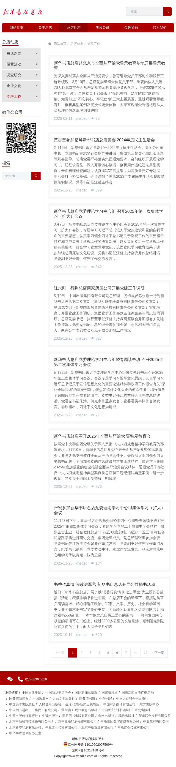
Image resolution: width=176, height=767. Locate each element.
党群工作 (93, 44)
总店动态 (76, 44)
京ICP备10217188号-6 (88, 750)
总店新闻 (22, 53)
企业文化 (22, 86)
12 (146, 653)
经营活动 (22, 64)
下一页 (159, 653)
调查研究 (22, 75)
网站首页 (16, 28)
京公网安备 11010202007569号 (88, 744)
